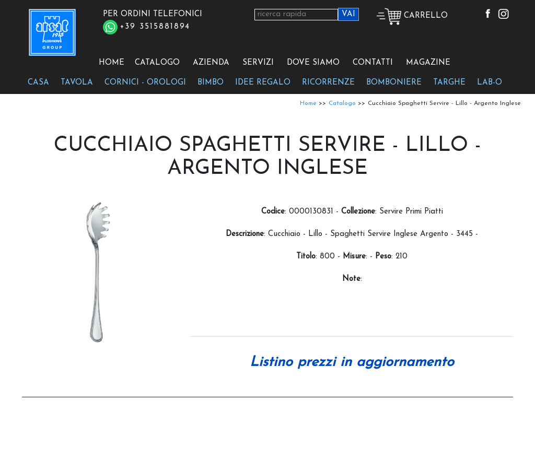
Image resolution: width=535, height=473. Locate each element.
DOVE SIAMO (313, 63)
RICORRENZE (328, 83)
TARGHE (449, 83)
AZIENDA (211, 63)
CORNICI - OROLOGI (145, 83)
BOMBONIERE (394, 83)
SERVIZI (258, 63)
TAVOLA (77, 83)
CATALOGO (157, 63)
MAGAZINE (428, 63)
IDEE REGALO (262, 83)
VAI (348, 14)
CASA (38, 83)
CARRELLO (412, 16)
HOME (111, 63)
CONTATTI (373, 63)
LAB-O (489, 83)
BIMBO (210, 83)
